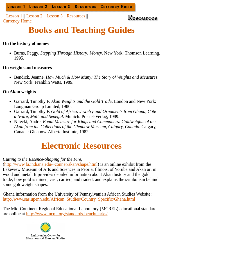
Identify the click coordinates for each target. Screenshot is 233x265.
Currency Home (17, 21)
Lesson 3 (54, 15)
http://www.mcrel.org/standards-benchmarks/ (66, 213)
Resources (76, 15)
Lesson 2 (34, 15)
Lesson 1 (14, 15)
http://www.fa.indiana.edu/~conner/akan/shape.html (51, 164)
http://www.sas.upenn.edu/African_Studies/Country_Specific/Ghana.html (69, 199)
